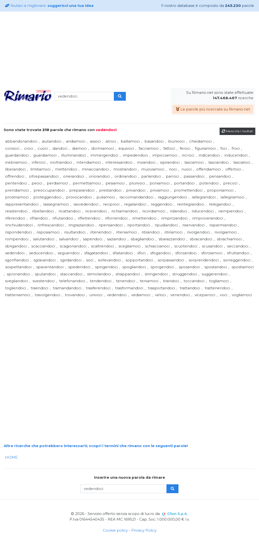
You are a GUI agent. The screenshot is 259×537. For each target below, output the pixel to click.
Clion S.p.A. (177, 514)
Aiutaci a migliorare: (49, 5)
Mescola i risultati (237, 131)
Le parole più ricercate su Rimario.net (213, 109)
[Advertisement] (129, 49)
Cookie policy (115, 530)
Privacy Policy (143, 530)
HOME (11, 457)
